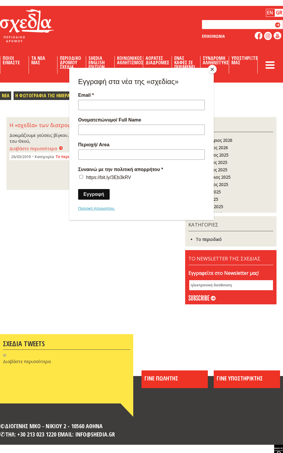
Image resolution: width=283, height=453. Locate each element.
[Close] (212, 69)
